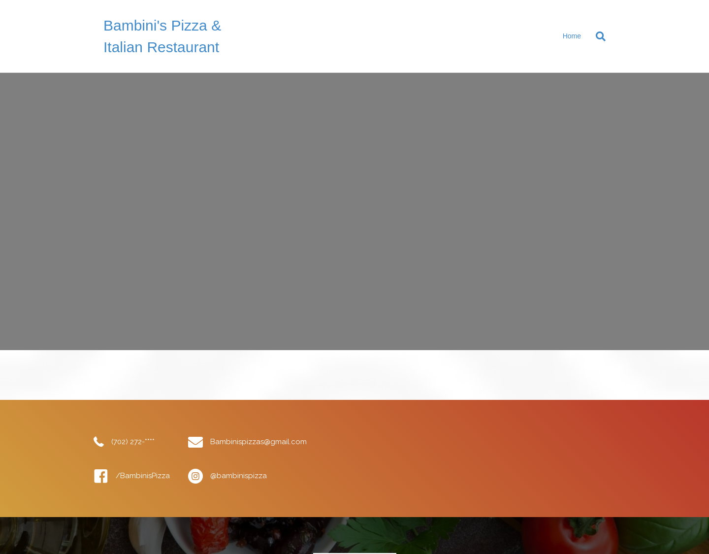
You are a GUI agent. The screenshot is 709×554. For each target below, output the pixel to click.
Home (572, 36)
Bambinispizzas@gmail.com (258, 441)
